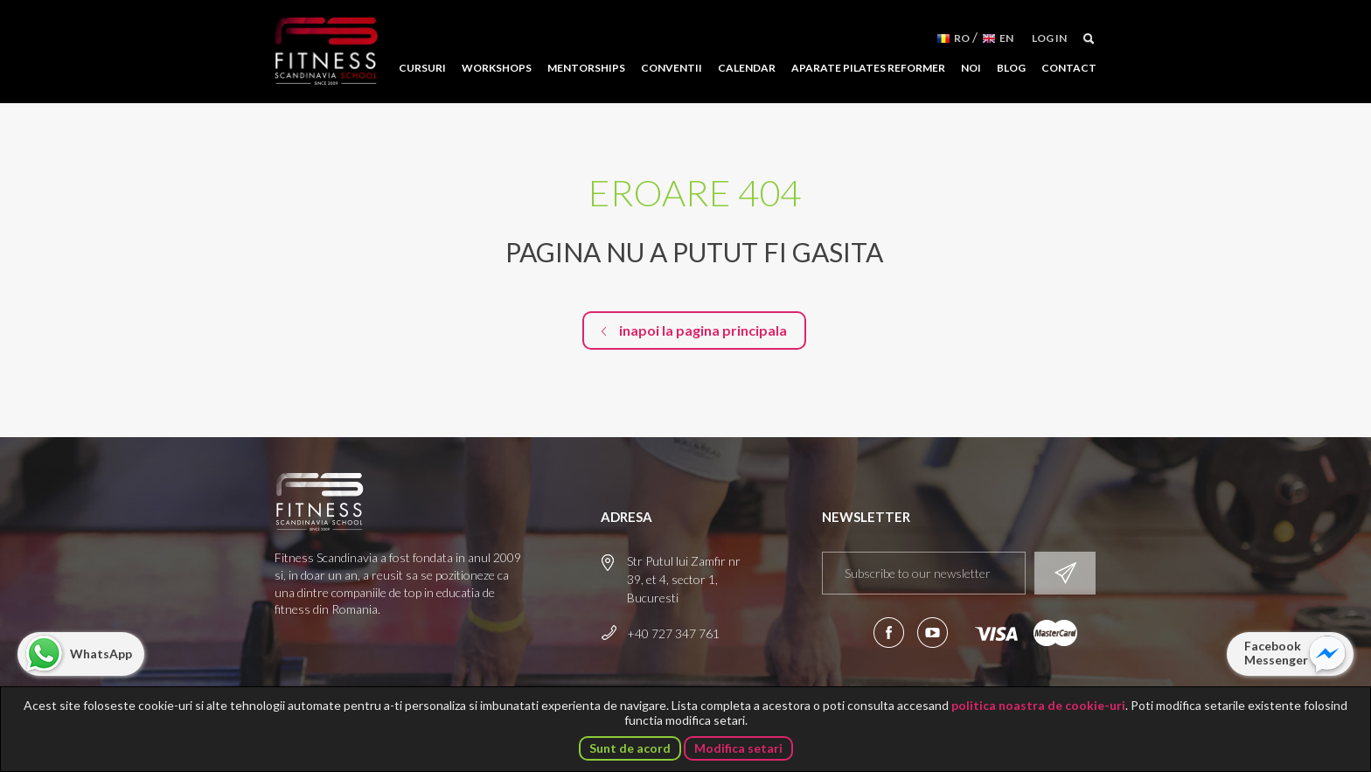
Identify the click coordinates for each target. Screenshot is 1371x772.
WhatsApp (101, 653)
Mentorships (586, 67)
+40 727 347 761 (673, 633)
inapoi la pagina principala (703, 330)
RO (962, 38)
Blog (1011, 67)
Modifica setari (738, 748)
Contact (1068, 67)
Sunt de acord (630, 748)
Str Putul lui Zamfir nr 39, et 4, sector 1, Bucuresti (684, 579)
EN (1006, 38)
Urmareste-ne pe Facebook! (889, 632)
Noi (971, 67)
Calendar (747, 67)
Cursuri (422, 67)
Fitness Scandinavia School (326, 51)
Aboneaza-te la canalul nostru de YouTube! (932, 632)
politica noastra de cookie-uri (1038, 705)
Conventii (671, 67)
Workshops (497, 67)
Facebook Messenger (1276, 652)
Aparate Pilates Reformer (868, 67)
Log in (1049, 38)
